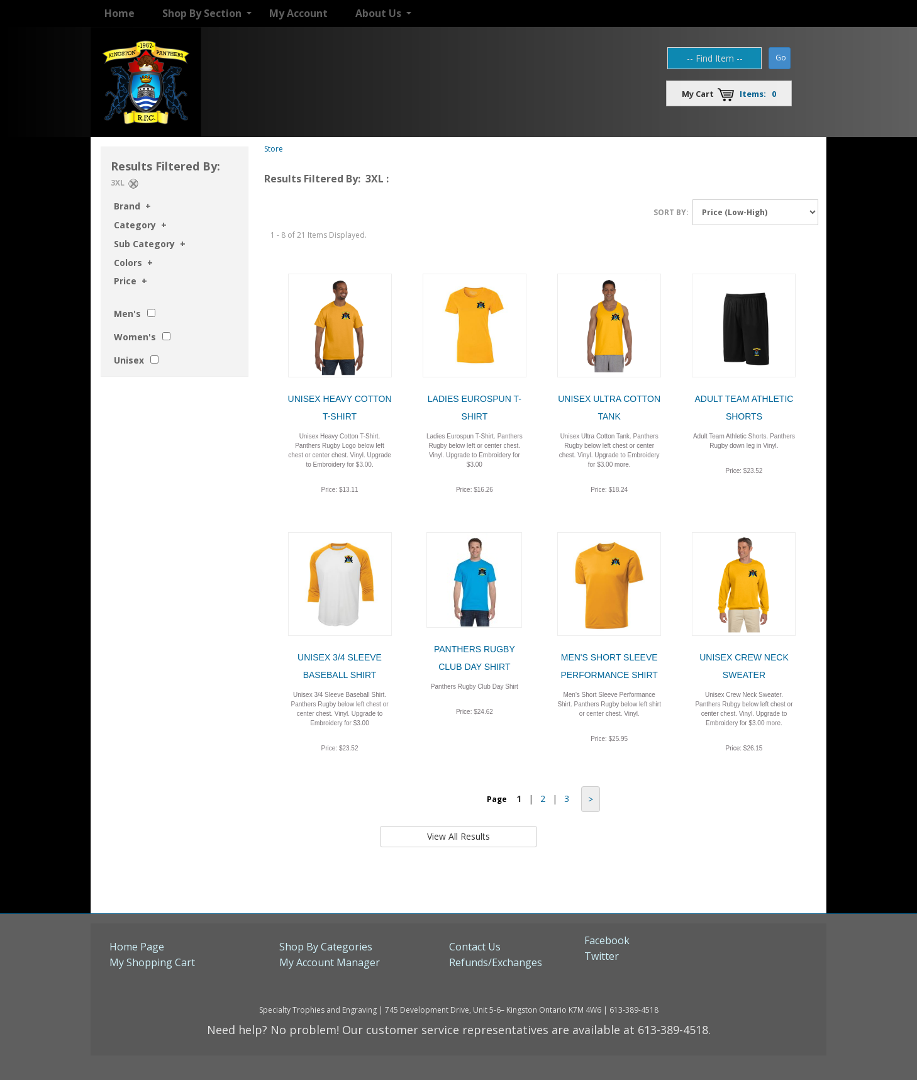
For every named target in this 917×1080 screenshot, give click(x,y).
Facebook (607, 940)
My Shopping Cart (152, 962)
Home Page (136, 947)
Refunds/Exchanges (495, 962)
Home (119, 13)
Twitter (601, 956)
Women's (135, 337)
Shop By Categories (325, 947)
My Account (298, 13)
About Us (378, 13)
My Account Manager (329, 962)
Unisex (129, 360)
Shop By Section (202, 13)
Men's (127, 314)
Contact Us (475, 947)
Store (273, 148)
